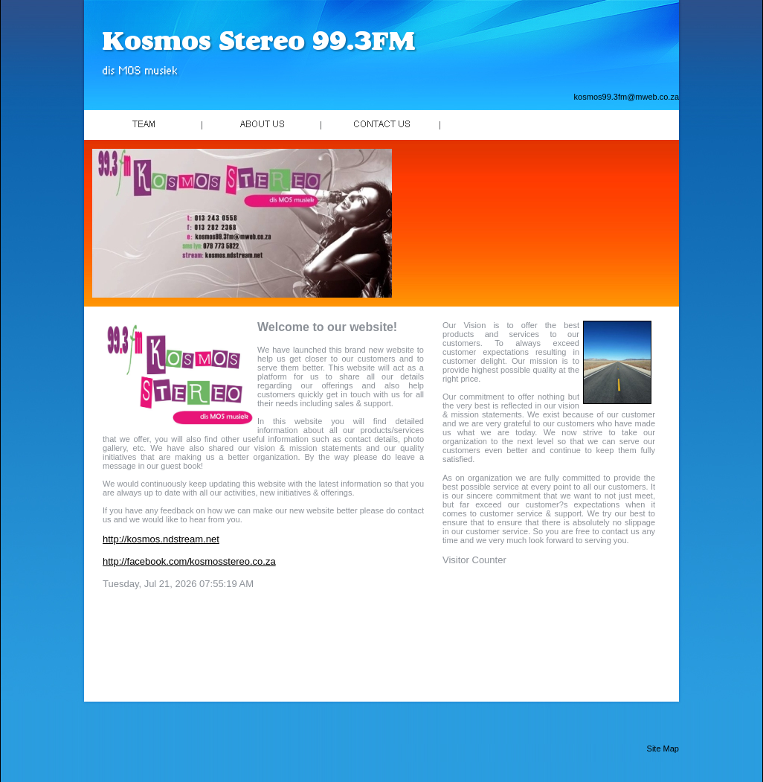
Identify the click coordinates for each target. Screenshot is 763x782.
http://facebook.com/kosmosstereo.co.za (189, 561)
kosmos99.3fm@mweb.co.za (626, 96)
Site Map (663, 748)
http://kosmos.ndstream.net (161, 539)
